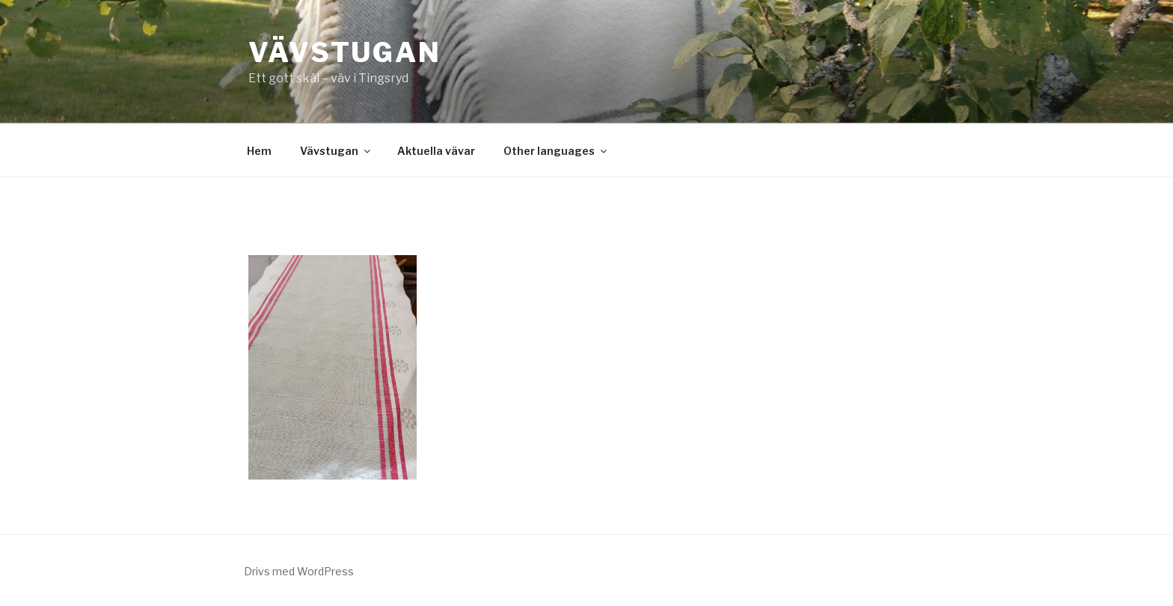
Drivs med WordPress (299, 571)
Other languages (556, 150)
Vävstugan (344, 52)
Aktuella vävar (436, 150)
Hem (259, 150)
